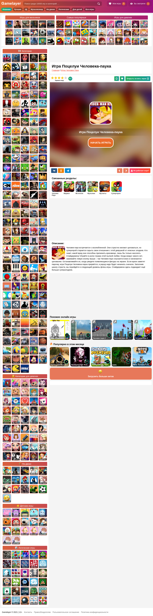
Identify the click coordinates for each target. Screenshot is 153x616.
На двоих (51, 9)
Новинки (7, 9)
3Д (26, 9)
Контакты (28, 612)
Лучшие (17, 9)
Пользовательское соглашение (65, 612)
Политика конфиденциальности (94, 612)
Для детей (77, 9)
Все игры (89, 9)
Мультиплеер (37, 9)
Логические (64, 9)
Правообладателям (42, 612)
